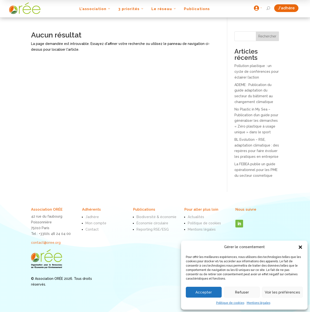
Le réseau (164, 9)
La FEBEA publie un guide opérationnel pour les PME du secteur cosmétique (256, 169)
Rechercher (267, 36)
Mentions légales (258, 303)
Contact (92, 229)
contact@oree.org (46, 243)
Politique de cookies (230, 303)
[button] (300, 247)
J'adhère (288, 8)
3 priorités (131, 9)
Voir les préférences (282, 292)
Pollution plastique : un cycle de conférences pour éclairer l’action (256, 71)
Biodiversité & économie (156, 217)
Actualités (196, 217)
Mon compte (95, 223)
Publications (197, 9)
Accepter (203, 292)
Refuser (242, 292)
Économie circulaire (152, 223)
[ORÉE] (24, 8)
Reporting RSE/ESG (152, 229)
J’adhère (92, 217)
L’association (95, 9)
